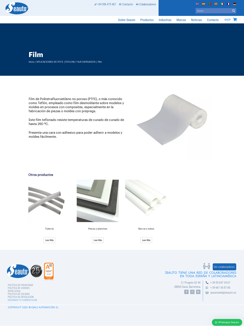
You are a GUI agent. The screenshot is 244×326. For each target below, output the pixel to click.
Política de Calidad (19, 293)
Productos (147, 20)
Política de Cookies (19, 288)
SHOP (227, 19)
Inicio (31, 62)
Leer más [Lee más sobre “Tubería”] (49, 240)
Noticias (196, 20)
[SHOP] (235, 19)
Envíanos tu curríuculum (22, 300)
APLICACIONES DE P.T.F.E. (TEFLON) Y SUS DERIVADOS (66, 62)
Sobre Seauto (126, 20)
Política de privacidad (20, 285)
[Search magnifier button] (233, 10)
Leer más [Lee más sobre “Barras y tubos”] (146, 240)
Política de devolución (21, 296)
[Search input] (213, 11)
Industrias (165, 20)
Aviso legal (14, 291)
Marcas (181, 20)
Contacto (213, 20)
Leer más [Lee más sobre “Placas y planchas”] (98, 240)
